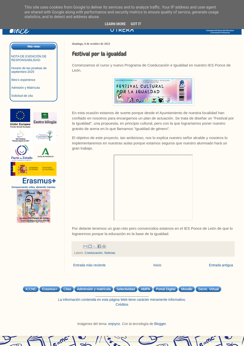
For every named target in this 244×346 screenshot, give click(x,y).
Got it (136, 24)
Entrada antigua (221, 265)
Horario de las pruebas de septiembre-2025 (29, 70)
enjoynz (114, 324)
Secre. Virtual (208, 289)
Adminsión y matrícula (94, 289)
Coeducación (94, 253)
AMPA (145, 289)
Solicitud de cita (22, 95)
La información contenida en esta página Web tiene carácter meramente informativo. (122, 300)
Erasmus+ (49, 289)
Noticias (109, 253)
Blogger (160, 324)
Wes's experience (23, 80)
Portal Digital (165, 289)
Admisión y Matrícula (25, 87)
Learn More (115, 24)
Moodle (186, 289)
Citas (67, 289)
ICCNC (30, 289)
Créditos (122, 304)
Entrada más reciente (89, 265)
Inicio (157, 265)
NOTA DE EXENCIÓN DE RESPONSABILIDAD (29, 58)
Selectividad (125, 289)
